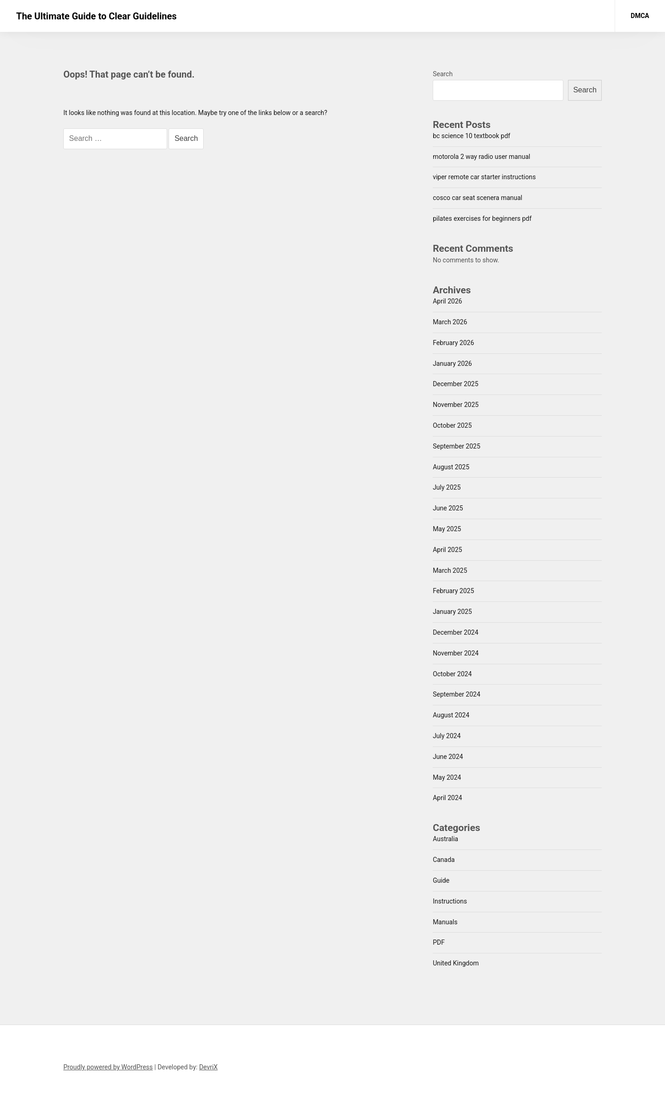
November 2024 (455, 653)
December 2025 (455, 384)
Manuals (445, 922)
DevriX (208, 1067)
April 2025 (447, 549)
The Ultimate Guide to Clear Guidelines (96, 16)
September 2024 (456, 694)
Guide (441, 880)
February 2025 (453, 590)
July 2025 (446, 487)
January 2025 (452, 611)
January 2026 (452, 363)
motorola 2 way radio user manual (481, 156)
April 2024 (447, 797)
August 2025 (451, 467)
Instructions (450, 901)
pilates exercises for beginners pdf (482, 218)
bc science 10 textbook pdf (471, 136)
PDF (439, 942)
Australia (445, 839)
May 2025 (447, 529)
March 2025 (450, 570)
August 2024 (451, 715)
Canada (444, 859)
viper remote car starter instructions (484, 177)
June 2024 (448, 756)
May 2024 (447, 777)
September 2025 (456, 446)
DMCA (640, 15)
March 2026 (450, 322)
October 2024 (452, 674)
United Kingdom (456, 963)
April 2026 (447, 301)
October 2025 (452, 425)
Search (443, 74)
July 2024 (446, 736)
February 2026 (453, 342)
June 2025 (448, 508)
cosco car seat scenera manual (477, 197)
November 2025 (455, 404)
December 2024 (455, 632)
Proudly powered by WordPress (108, 1067)
